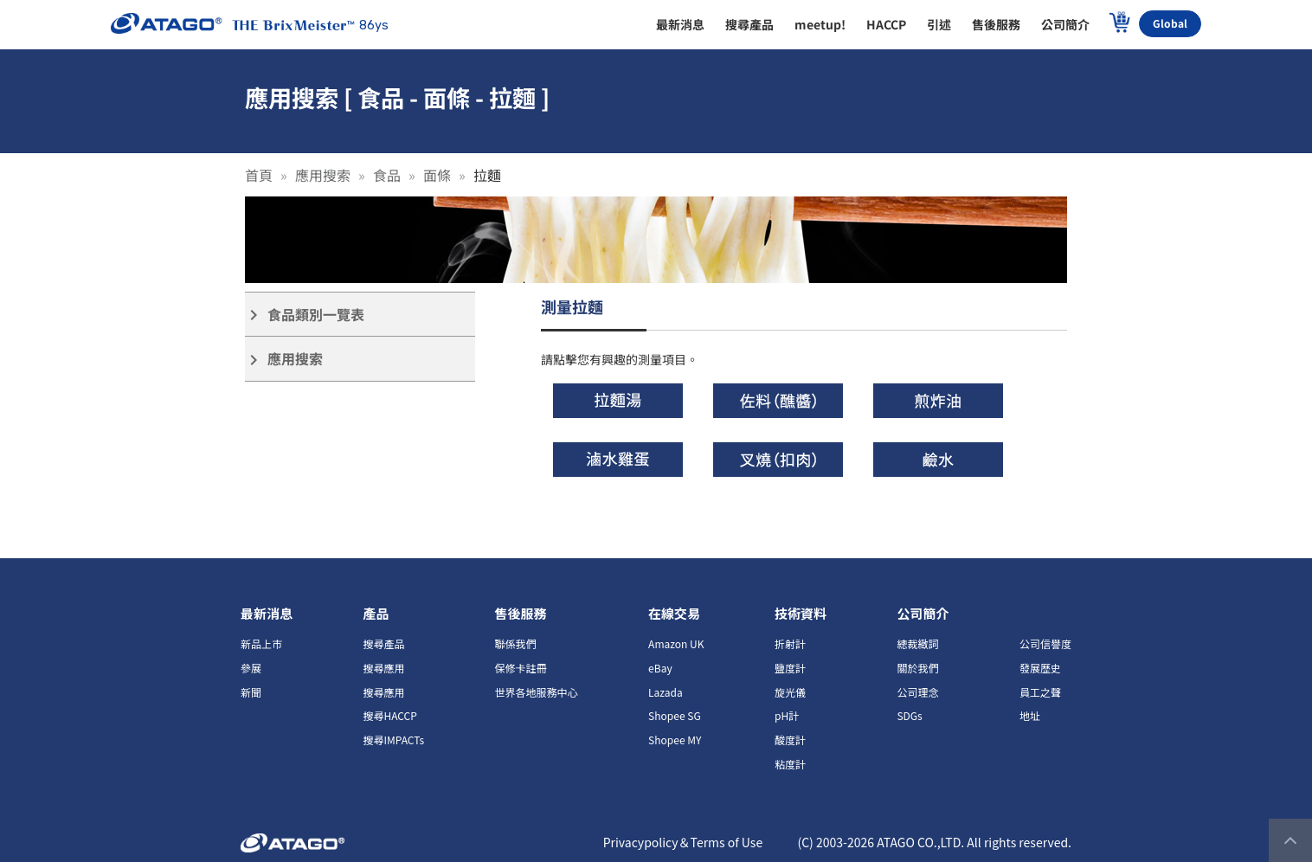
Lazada (665, 692)
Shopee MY (674, 739)
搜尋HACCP (389, 715)
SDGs (909, 715)
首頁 (259, 174)
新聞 (251, 692)
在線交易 (674, 613)
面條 (437, 174)
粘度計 (790, 763)
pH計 (787, 715)
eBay (660, 667)
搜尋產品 (383, 643)
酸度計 (790, 739)
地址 (1029, 715)
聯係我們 (516, 643)
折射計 (790, 643)
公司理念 (917, 692)
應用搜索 (323, 174)
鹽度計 (790, 667)
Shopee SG (674, 715)
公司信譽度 (1045, 643)
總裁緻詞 (917, 643)
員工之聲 (1040, 692)
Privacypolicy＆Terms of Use (683, 842)
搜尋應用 (383, 667)
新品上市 (261, 643)
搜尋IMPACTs (393, 739)
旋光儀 (790, 692)
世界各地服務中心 (536, 692)
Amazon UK (676, 643)
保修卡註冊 (521, 667)
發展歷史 (1040, 667)
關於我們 (917, 667)
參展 (251, 667)
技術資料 (800, 613)
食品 (387, 174)
